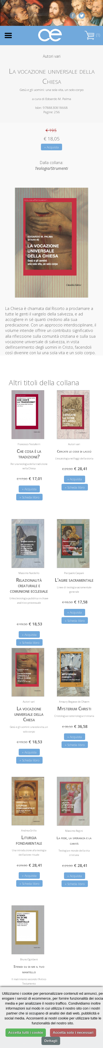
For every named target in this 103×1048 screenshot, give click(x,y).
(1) (92, 35)
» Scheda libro (29, 497)
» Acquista (51, 147)
